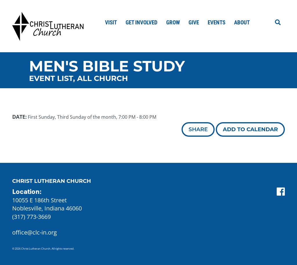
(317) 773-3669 (31, 217)
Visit (111, 22)
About (242, 22)
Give (194, 22)
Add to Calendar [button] (250, 129)
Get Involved (141, 22)
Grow (173, 22)
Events (216, 22)
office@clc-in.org (34, 232)
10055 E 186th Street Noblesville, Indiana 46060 (47, 204)
